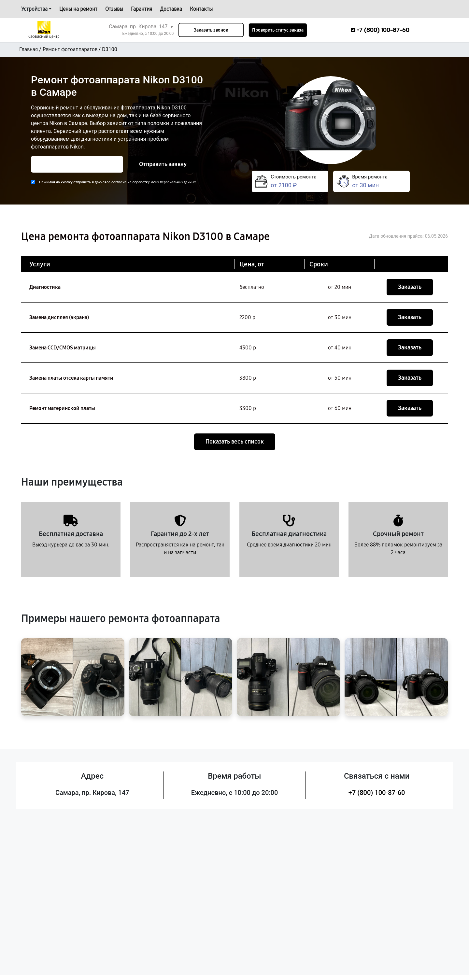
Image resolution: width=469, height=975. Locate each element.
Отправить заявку (163, 164)
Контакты (201, 9)
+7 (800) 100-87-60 (376, 793)
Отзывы (114, 9)
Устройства (34, 9)
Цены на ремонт (78, 9)
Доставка (171, 9)
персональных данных (178, 182)
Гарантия (141, 9)
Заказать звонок (211, 30)
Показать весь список (235, 441)
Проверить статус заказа (278, 30)
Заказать (409, 286)
